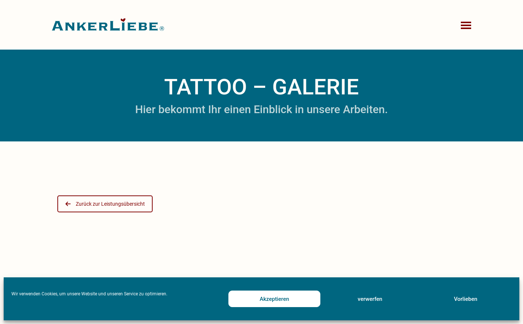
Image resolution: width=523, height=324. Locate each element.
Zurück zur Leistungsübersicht (105, 204)
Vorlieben (465, 299)
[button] (467, 25)
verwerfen (370, 299)
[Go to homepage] (108, 24)
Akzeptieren (274, 299)
